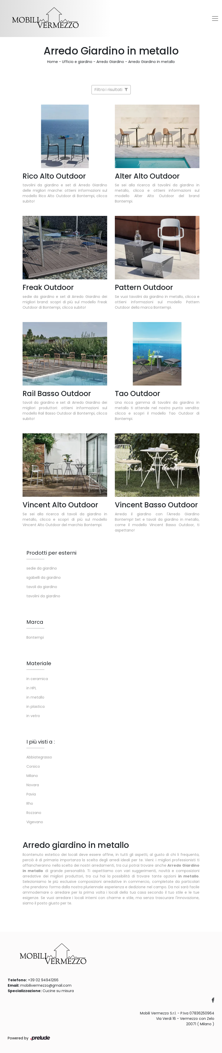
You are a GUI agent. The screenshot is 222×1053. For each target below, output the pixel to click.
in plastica (35, 706)
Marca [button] (34, 622)
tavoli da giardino (41, 586)
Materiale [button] (38, 663)
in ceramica (37, 678)
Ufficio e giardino (77, 61)
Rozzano (33, 812)
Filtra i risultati (111, 90)
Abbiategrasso (39, 757)
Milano (32, 775)
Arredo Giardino (110, 61)
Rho (29, 803)
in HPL (31, 688)
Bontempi (35, 637)
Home (52, 61)
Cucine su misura (58, 990)
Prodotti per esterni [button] (51, 552)
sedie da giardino (41, 568)
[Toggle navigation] (215, 18)
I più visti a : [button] (40, 741)
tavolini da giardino (43, 596)
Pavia (31, 794)
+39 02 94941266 (43, 980)
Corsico (33, 766)
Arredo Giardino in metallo (151, 61)
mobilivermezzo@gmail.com (46, 985)
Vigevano (34, 822)
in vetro (33, 715)
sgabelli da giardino (43, 577)
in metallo (35, 697)
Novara (32, 785)
